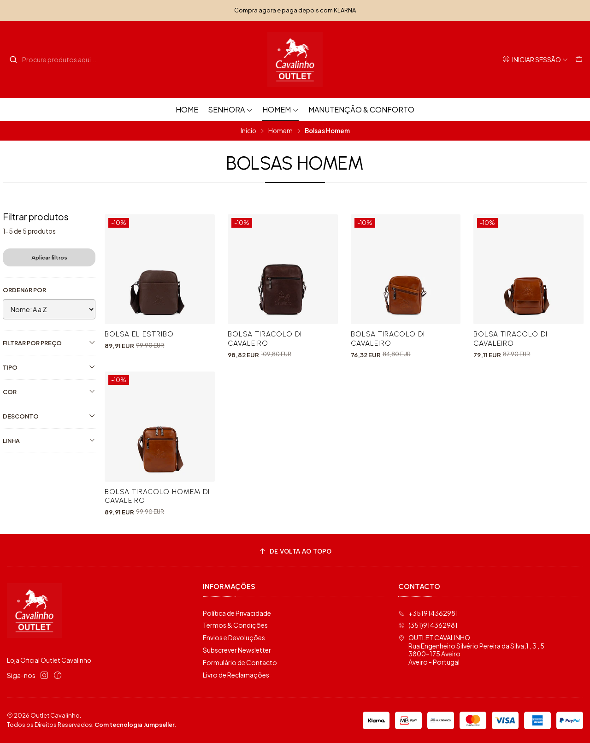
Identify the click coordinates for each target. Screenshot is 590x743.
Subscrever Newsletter (237, 650)
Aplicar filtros (49, 257)
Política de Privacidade (237, 613)
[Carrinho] (578, 59)
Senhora (230, 109)
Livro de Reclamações (236, 675)
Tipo (49, 367)
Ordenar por (24, 290)
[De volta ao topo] (295, 551)
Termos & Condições (235, 625)
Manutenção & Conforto (361, 109)
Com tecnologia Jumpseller (134, 724)
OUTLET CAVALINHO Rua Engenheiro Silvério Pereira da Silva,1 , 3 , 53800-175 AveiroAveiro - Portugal (471, 649)
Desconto (49, 416)
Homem (280, 109)
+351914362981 (428, 613)
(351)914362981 (428, 625)
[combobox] (56, 59)
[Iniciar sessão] (535, 59)
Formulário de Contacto (240, 662)
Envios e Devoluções (234, 637)
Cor (49, 391)
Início (248, 131)
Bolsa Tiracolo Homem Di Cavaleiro (157, 499)
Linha (49, 440)
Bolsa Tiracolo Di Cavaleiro (265, 338)
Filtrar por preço (49, 343)
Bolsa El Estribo (139, 334)
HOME (187, 109)
